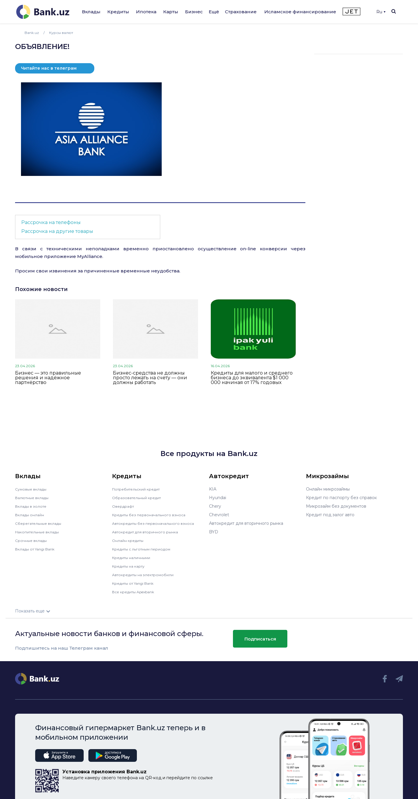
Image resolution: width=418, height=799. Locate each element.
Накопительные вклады (40, 532)
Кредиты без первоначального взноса (153, 514)
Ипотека (146, 11)
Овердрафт (124, 506)
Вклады (91, 11)
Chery (215, 506)
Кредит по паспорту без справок (341, 497)
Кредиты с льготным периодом (145, 549)
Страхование (241, 11)
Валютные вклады (34, 497)
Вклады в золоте (33, 506)
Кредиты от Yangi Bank (136, 583)
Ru (380, 11)
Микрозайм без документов (336, 506)
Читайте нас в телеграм (49, 68)
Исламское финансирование (300, 11)
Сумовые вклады (33, 489)
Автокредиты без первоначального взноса (157, 523)
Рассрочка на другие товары (57, 231)
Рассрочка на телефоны (51, 222)
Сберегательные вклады (41, 523)
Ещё (214, 11)
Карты (170, 11)
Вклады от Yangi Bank (38, 549)
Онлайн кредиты (130, 540)
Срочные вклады (33, 540)
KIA (212, 489)
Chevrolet (219, 514)
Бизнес (194, 11)
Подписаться (260, 639)
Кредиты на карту (131, 566)
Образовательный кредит (139, 497)
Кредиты (118, 11)
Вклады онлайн (31, 514)
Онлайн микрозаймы (328, 489)
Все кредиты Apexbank (136, 591)
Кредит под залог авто (330, 514)
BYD (213, 532)
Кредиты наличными (134, 557)
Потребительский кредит (139, 489)
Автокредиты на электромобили (146, 574)
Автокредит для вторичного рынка (149, 532)
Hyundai (217, 497)
